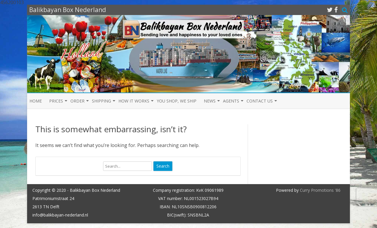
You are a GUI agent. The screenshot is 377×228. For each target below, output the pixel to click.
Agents (231, 101)
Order (77, 101)
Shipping (101, 101)
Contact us (260, 101)
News (210, 101)
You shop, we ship (176, 101)
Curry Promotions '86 (320, 190)
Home (35, 101)
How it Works (133, 101)
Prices (56, 101)
